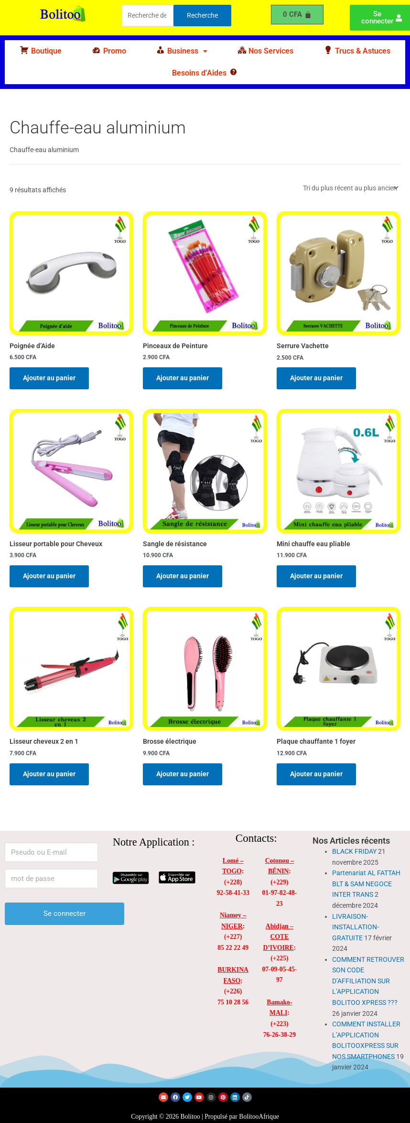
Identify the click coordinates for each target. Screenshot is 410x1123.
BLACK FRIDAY (354, 851)
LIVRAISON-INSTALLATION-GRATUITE (355, 927)
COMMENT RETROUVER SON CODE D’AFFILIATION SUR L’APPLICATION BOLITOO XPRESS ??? (368, 981)
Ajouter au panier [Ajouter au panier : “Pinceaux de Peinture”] (182, 378)
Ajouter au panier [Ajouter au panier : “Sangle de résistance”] (182, 576)
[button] (181, 51)
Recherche (202, 15)
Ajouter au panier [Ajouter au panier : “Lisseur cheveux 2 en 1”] (49, 774)
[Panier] (297, 14)
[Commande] (350, 188)
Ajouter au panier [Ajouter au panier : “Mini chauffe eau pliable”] (316, 576)
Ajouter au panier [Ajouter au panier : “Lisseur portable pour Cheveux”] (49, 576)
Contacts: (256, 838)
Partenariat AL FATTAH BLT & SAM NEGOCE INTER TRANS (366, 883)
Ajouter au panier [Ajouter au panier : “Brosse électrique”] (182, 774)
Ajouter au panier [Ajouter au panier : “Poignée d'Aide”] (49, 378)
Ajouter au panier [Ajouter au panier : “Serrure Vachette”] (316, 378)
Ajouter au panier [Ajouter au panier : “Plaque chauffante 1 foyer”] (316, 774)
